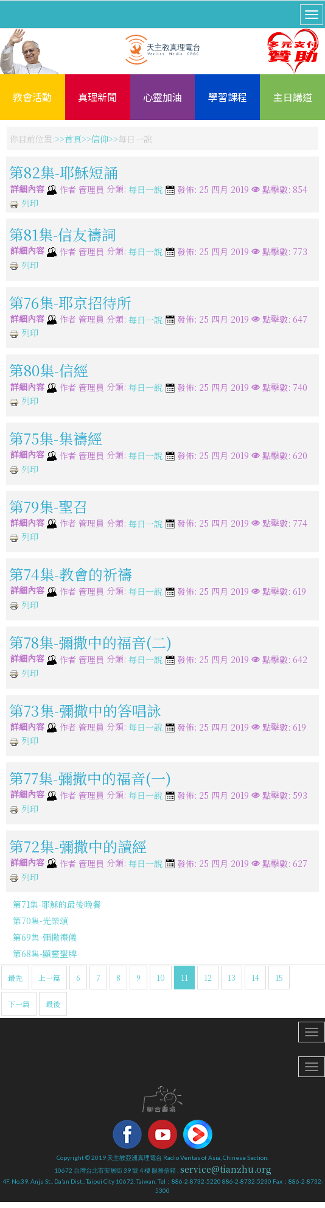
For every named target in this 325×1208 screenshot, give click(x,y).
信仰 (99, 139)
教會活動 (32, 97)
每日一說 (145, 190)
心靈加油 (162, 97)
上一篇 (49, 977)
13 (232, 977)
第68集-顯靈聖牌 (45, 953)
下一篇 (19, 1004)
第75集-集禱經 (55, 438)
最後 (53, 1004)
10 (160, 977)
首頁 (73, 139)
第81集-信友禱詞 (62, 234)
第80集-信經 (48, 370)
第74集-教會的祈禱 (70, 574)
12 (208, 977)
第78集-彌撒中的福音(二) (90, 642)
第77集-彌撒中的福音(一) (90, 777)
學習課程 (227, 97)
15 (279, 977)
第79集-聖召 (48, 505)
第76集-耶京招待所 (70, 301)
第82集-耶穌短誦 (63, 172)
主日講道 (292, 97)
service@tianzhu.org (225, 1169)
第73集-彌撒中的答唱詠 (85, 709)
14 (255, 977)
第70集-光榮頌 (40, 921)
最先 (15, 977)
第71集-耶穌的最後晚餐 (57, 904)
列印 (23, 203)
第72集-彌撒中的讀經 (78, 846)
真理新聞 (97, 97)
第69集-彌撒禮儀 (45, 937)
